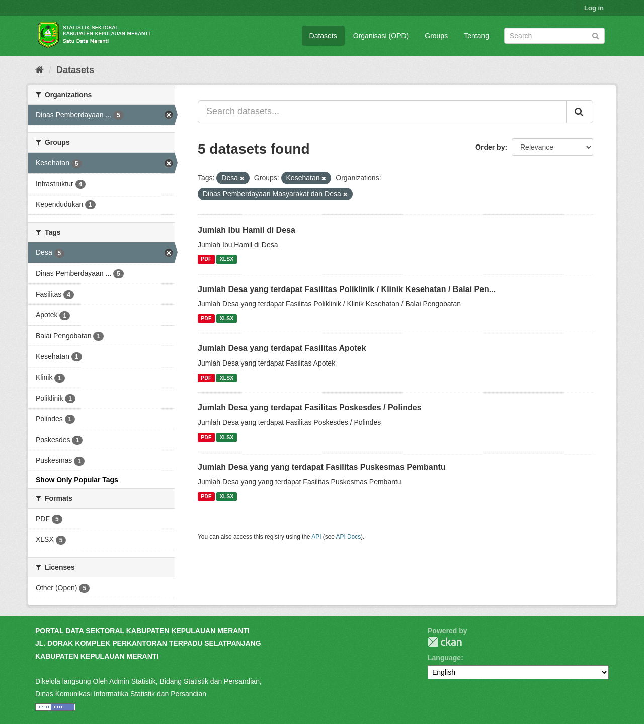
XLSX (226, 259)
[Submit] (595, 35)
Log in (594, 8)
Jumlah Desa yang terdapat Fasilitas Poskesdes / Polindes (310, 407)
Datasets (323, 36)
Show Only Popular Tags (77, 480)
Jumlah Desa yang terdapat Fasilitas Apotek (282, 348)
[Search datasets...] (382, 111)
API (316, 536)
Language (444, 658)
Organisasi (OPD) (381, 36)
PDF (206, 259)
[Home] (39, 70)
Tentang (476, 36)
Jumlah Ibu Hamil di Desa (246, 230)
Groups (436, 36)
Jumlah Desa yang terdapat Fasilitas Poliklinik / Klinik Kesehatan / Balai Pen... (347, 289)
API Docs (348, 536)
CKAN (445, 642)
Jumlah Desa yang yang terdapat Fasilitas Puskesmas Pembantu (322, 467)
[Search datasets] (554, 36)
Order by (490, 147)
